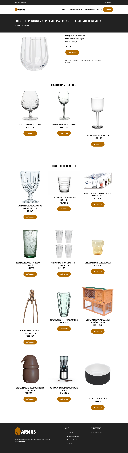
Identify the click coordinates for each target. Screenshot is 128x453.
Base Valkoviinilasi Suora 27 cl (97, 135)
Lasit (18, 25)
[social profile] (28, 2)
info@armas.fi (108, 2)
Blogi (99, 9)
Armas (64, 9)
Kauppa (108, 9)
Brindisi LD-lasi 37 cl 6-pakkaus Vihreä (64, 320)
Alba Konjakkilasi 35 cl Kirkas (30, 124)
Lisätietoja (72, 52)
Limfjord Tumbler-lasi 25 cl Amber (98, 263)
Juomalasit (25, 25)
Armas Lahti (90, 9)
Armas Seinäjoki (76, 9)
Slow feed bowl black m (98, 399)
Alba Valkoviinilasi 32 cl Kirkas (64, 124)
